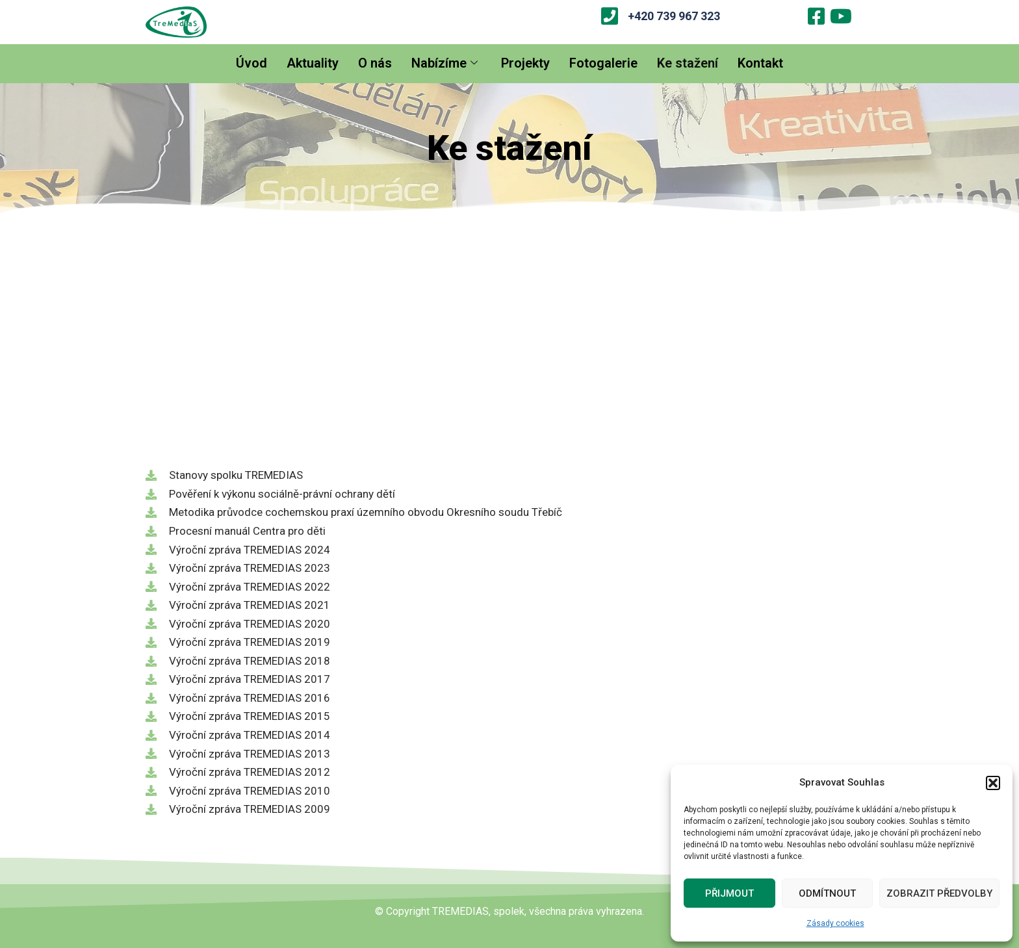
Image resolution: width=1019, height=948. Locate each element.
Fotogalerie (603, 63)
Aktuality (313, 63)
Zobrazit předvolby (939, 893)
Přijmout (729, 893)
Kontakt (760, 63)
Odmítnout (827, 893)
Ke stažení (687, 63)
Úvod (251, 63)
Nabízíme (444, 63)
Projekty (525, 63)
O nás (375, 63)
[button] (993, 782)
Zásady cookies (835, 923)
